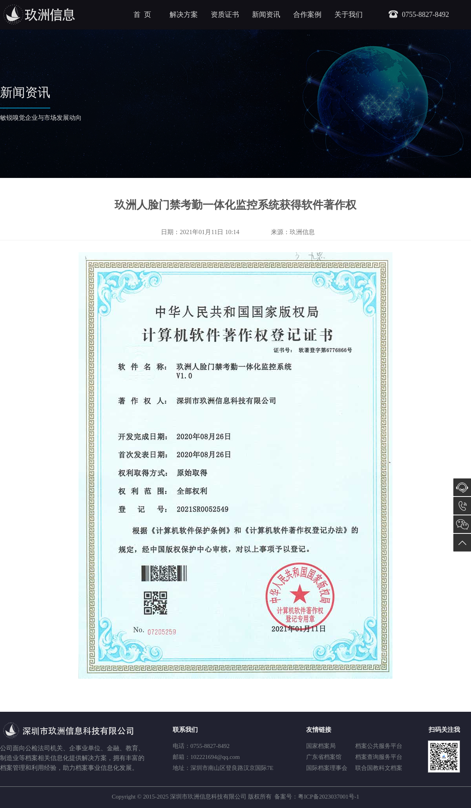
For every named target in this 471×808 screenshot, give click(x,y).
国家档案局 (321, 746)
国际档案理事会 (326, 768)
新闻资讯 (266, 14)
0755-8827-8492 (462, 506)
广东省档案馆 (323, 757)
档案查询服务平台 (378, 757)
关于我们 (348, 14)
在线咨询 (462, 487)
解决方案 (184, 14)
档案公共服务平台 (378, 746)
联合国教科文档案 (378, 768)
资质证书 (225, 14)
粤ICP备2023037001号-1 (328, 796)
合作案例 (307, 14)
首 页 (142, 14)
